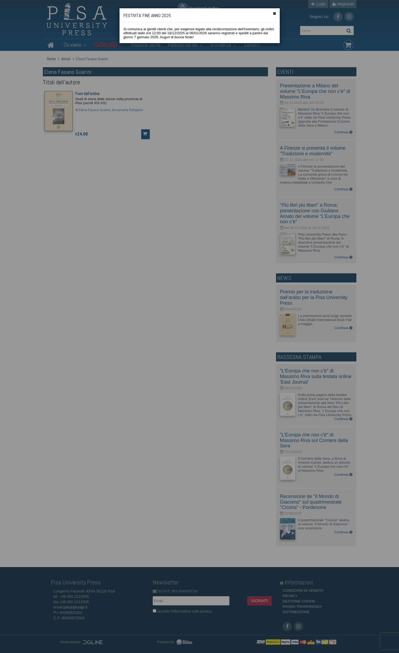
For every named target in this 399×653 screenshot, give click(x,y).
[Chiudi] (274, 13)
